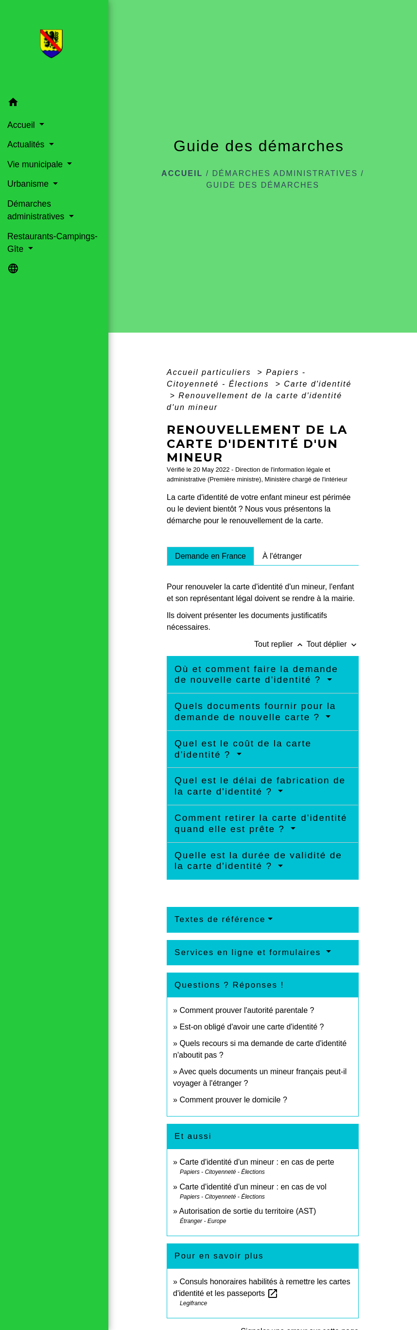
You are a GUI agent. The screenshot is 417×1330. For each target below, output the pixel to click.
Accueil (182, 173)
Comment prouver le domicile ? (233, 1100)
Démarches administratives (285, 173)
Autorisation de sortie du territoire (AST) (247, 1211)
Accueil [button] (22, 125)
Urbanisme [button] (29, 184)
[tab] (210, 556)
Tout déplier (333, 644)
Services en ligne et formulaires (249, 952)
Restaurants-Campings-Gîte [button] (52, 242)
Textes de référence (219, 919)
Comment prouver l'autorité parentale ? (246, 1010)
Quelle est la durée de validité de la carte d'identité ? (258, 860)
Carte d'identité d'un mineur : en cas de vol (252, 1187)
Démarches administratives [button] (37, 210)
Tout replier (280, 644)
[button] (54, 104)
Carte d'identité (317, 384)
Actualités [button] (27, 144)
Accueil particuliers (210, 372)
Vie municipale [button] (36, 164)
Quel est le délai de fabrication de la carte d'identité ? (260, 786)
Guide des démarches (262, 185)
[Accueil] (54, 47)
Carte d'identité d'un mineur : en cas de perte (256, 1162)
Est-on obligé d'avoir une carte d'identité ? (251, 1027)
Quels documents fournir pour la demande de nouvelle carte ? (255, 711)
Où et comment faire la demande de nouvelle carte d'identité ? (256, 674)
